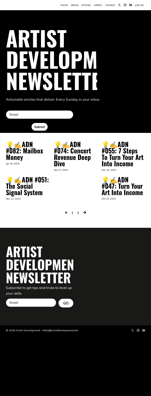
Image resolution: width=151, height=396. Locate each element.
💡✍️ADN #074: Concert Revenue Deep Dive (73, 165)
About (74, 5)
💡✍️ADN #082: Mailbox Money (26, 160)
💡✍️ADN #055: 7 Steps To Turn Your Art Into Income (121, 170)
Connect (110, 5)
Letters (98, 5)
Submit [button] (39, 127)
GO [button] (66, 363)
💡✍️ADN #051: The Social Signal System (26, 231)
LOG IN (139, 5)
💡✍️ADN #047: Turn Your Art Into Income (122, 231)
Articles (86, 5)
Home (64, 5)
